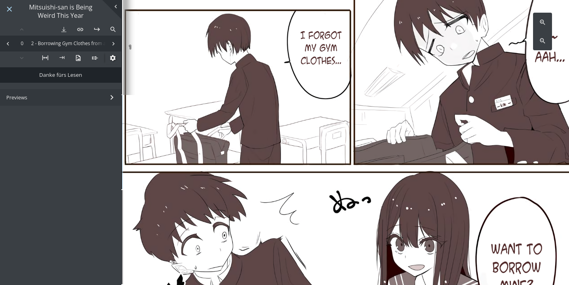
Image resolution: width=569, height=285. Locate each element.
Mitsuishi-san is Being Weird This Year (60, 11)
